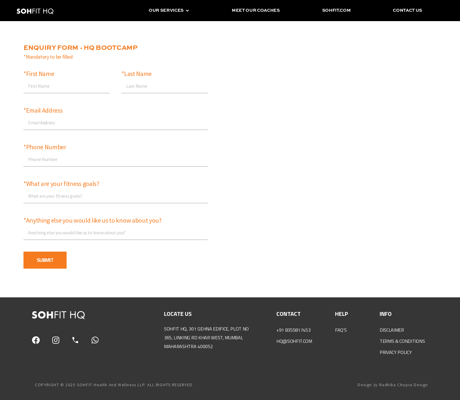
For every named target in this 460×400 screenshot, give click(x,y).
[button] (187, 10)
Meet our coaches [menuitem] (256, 10)
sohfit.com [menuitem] (336, 10)
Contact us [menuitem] (407, 10)
